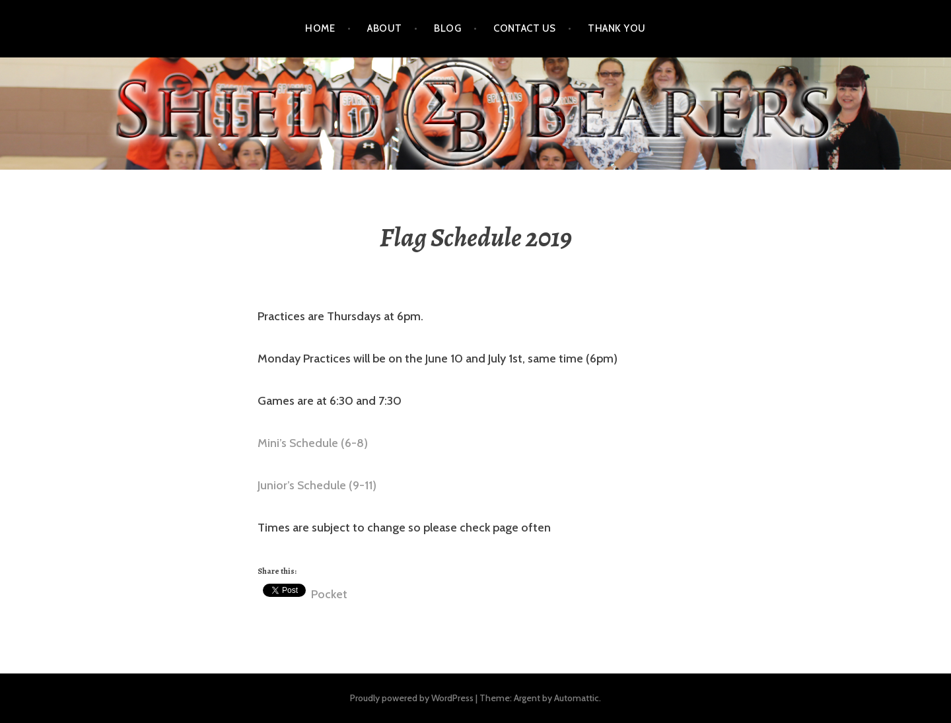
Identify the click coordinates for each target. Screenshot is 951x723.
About (384, 28)
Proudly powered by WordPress (412, 698)
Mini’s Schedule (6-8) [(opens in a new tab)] (313, 443)
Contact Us (524, 28)
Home (320, 28)
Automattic (576, 698)
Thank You (616, 28)
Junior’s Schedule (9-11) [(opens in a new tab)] (317, 485)
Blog (447, 28)
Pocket (329, 594)
